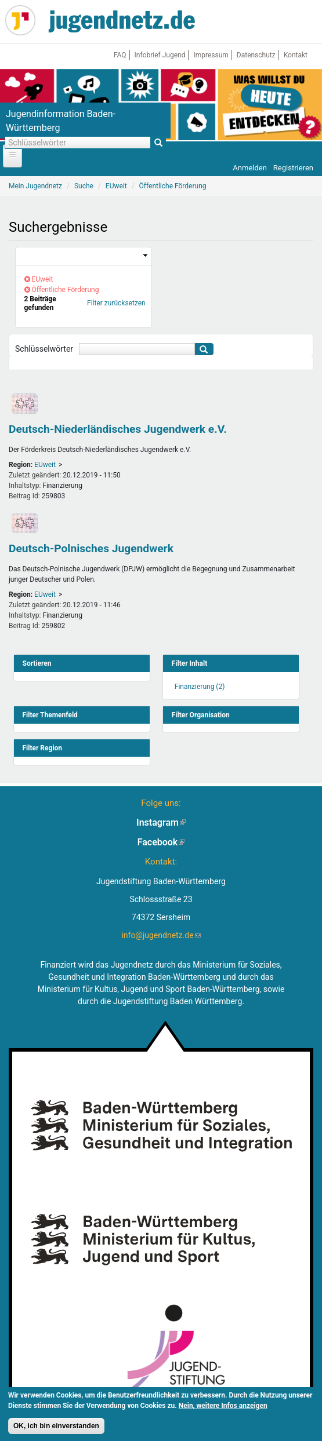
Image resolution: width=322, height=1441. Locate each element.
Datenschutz (256, 55)
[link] (83, 256)
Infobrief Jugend (160, 55)
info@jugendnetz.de (160, 935)
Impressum (210, 55)
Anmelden (250, 167)
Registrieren (293, 167)
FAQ (120, 55)
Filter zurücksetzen (116, 303)
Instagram (161, 822)
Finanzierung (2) (200, 687)
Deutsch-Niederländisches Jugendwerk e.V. (118, 429)
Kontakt (295, 55)
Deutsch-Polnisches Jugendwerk (91, 548)
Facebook (161, 842)
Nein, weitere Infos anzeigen (223, 1406)
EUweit (45, 465)
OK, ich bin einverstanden (56, 1426)
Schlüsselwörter (44, 348)
